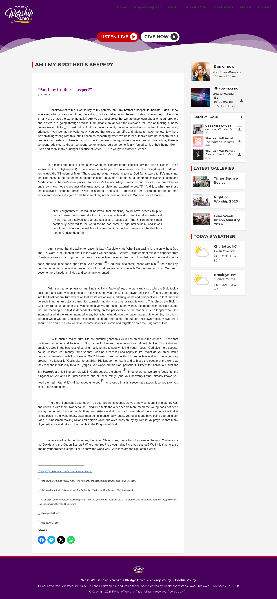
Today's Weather (214, 236)
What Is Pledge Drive (128, 580)
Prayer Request (155, 8)
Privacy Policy (160, 580)
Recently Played (217, 117)
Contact (265, 8)
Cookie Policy (185, 580)
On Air (179, 8)
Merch (247, 8)
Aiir (185, 591)
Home (131, 8)
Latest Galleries (214, 168)
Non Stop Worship (226, 72)
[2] (82, 232)
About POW (201, 8)
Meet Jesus (226, 8)
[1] (141, 186)
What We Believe (94, 580)
